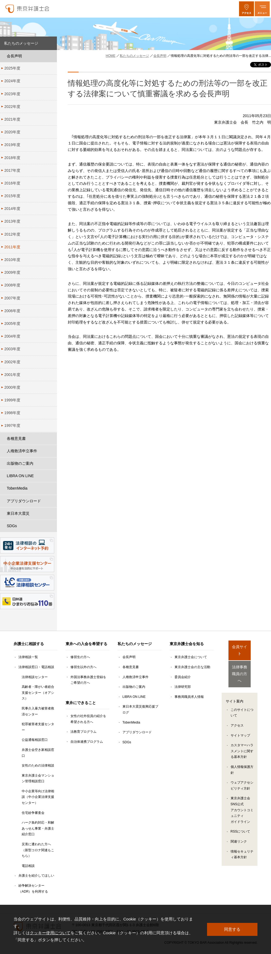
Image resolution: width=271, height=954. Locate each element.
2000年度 (12, 387)
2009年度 (12, 272)
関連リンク (239, 832)
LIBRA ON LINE (20, 476)
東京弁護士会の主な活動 (192, 667)
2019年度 (12, 145)
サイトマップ (240, 726)
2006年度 (12, 311)
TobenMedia (17, 488)
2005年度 (12, 323)
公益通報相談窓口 (35, 740)
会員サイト (239, 647)
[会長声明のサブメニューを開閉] (51, 56)
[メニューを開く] (262, 8)
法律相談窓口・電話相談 (36, 667)
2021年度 (12, 119)
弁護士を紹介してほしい (36, 875)
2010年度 (12, 260)
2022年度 (12, 106)
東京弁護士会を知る (187, 644)
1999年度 (12, 400)
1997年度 (12, 425)
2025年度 (12, 68)
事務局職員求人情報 (189, 697)
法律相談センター (35, 677)
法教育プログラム (83, 732)
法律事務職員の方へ (240, 666)
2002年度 (12, 362)
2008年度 (12, 285)
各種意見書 (16, 438)
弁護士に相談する (29, 644)
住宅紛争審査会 (33, 813)
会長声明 (14, 56)
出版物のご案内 (20, 463)
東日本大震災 (18, 513)
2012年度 (12, 234)
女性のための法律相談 (38, 765)
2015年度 (12, 196)
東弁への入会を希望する (86, 644)
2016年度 (12, 183)
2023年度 (12, 94)
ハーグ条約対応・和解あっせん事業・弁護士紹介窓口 (38, 828)
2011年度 (12, 247)
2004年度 (12, 336)
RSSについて (240, 822)
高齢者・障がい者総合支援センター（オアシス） (38, 692)
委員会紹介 (183, 677)
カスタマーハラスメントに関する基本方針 (242, 741)
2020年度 (12, 132)
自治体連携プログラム (86, 742)
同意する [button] (232, 929)
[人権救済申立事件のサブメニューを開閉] (51, 451)
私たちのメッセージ (21, 43)
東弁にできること (81, 703)
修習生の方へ (80, 657)
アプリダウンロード (24, 501)
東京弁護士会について (191, 657)
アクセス (237, 716)
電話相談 (28, 866)
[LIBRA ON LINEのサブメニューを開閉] (51, 476)
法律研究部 (183, 687)
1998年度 (12, 413)
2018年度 (12, 158)
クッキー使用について (50, 932)
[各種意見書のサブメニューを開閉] (51, 439)
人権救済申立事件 (22, 451)
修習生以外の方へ (83, 667)
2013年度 (12, 221)
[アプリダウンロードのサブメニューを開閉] (51, 501)
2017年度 (12, 170)
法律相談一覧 (28, 657)
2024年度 (12, 81)
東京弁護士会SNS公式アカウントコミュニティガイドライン (242, 800)
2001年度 (12, 374)
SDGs (12, 526)
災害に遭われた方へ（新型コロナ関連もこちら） (38, 850)
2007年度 (12, 298)
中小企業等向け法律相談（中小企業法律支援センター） (38, 797)
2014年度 (12, 208)
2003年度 (12, 349)
